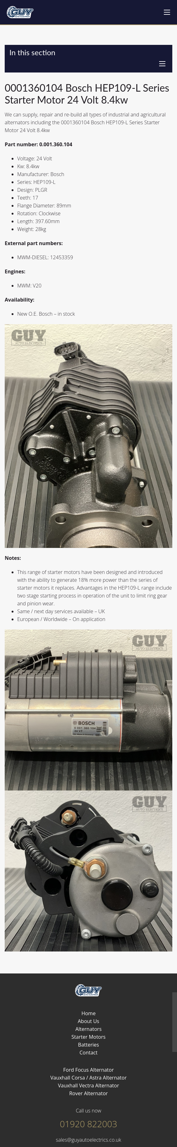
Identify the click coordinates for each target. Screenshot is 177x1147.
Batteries (88, 1044)
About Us (88, 1021)
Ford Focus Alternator (88, 1069)
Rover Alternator (88, 1093)
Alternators (88, 1029)
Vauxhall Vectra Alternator (88, 1085)
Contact (88, 1052)
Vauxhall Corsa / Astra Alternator (88, 1077)
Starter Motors (88, 1036)
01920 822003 (88, 1124)
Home (88, 1013)
